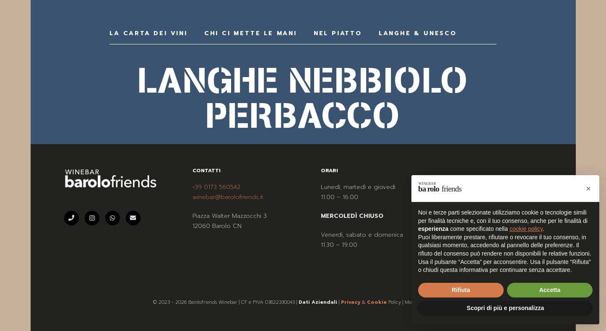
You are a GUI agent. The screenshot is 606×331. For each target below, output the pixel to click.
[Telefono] (71, 218)
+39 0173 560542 (216, 187)
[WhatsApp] (112, 218)
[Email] (133, 218)
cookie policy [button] (526, 228)
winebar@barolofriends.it (227, 197)
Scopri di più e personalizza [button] (505, 308)
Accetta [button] (550, 290)
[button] (588, 188)
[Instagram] (92, 218)
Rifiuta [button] (461, 290)
